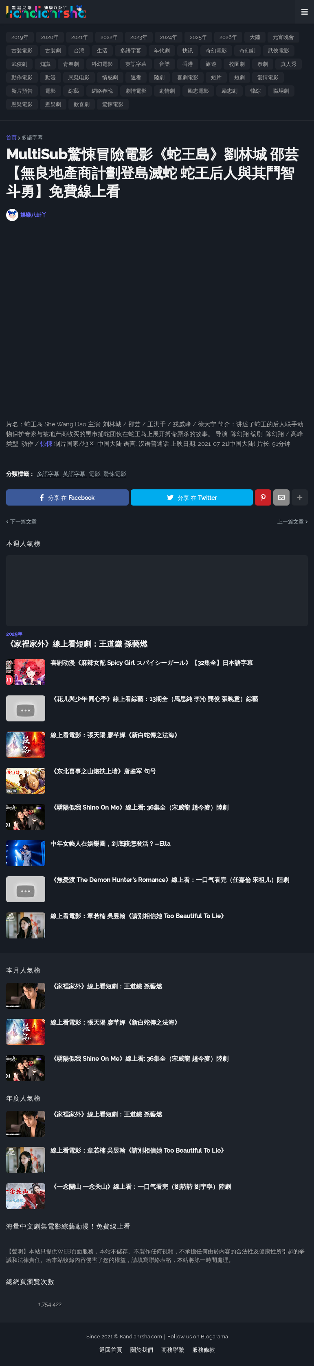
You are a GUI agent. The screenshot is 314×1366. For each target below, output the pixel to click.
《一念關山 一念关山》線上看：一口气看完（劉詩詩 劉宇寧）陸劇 (141, 1186)
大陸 (255, 37)
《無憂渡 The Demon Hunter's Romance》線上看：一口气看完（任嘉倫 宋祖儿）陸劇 (170, 879)
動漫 (50, 77)
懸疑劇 (53, 104)
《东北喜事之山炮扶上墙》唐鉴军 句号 (103, 770)
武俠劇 (19, 64)
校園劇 (237, 64)
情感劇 (110, 77)
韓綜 (255, 91)
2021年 (79, 37)
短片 (216, 77)
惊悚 (46, 443)
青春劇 (71, 64)
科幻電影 (102, 64)
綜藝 (73, 91)
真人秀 (288, 64)
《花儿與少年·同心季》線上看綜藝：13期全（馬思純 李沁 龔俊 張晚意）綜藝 (154, 698)
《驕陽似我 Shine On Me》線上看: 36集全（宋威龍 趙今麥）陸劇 (139, 806)
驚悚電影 (112, 104)
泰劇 (262, 64)
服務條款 (203, 1349)
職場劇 (281, 91)
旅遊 (211, 64)
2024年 (168, 37)
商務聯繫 (172, 1349)
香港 (187, 64)
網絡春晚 (102, 91)
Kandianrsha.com (141, 1336)
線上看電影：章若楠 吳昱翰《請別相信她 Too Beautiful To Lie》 (139, 915)
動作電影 (22, 77)
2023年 (138, 37)
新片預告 (22, 91)
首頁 (11, 137)
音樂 (164, 64)
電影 (50, 91)
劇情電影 (136, 91)
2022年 (109, 37)
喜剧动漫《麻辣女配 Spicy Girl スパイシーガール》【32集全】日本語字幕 (152, 662)
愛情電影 (268, 77)
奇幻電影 (216, 51)
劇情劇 (167, 91)
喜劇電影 (187, 77)
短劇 (239, 77)
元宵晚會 (283, 37)
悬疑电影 (79, 77)
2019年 (20, 37)
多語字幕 (130, 51)
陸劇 (159, 77)
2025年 (198, 37)
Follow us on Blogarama (197, 1336)
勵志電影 (198, 91)
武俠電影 (278, 51)
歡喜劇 (82, 104)
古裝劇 (53, 51)
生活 (102, 51)
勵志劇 (229, 91)
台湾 (79, 51)
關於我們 (141, 1349)
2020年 (50, 37)
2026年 (228, 37)
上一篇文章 (290, 522)
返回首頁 (110, 1349)
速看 (136, 77)
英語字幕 (136, 64)
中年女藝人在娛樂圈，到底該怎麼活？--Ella (110, 843)
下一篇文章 (23, 522)
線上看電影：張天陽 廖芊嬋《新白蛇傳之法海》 (115, 734)
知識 (45, 64)
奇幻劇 (247, 51)
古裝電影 (22, 51)
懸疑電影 (22, 104)
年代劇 (162, 51)
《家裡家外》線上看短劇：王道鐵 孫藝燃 (73, 643)
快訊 (187, 51)
